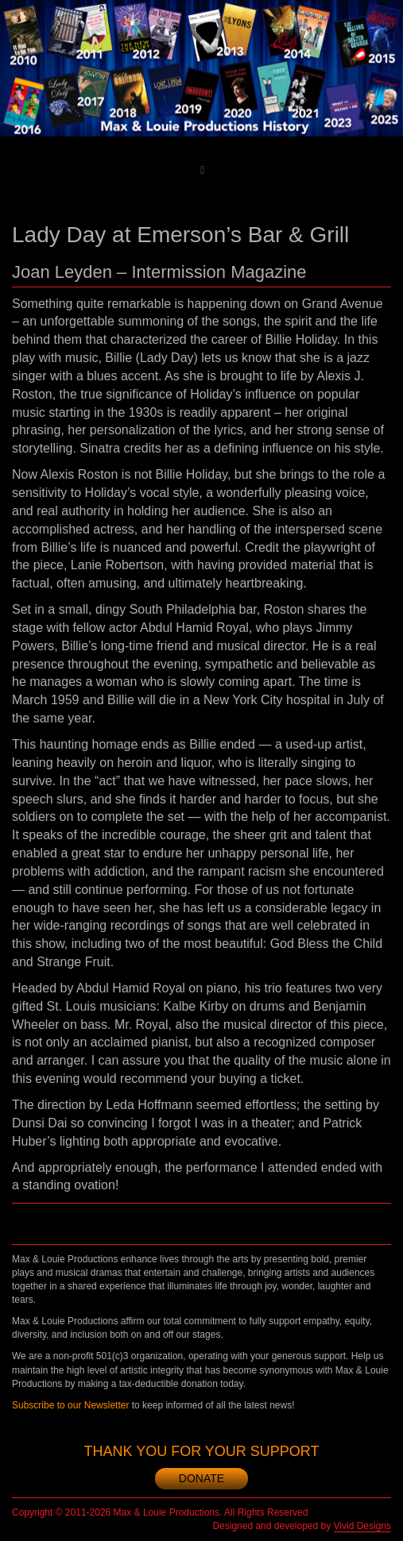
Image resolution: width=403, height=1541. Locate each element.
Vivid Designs (362, 1525)
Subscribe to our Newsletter (70, 1405)
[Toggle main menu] (202, 169)
